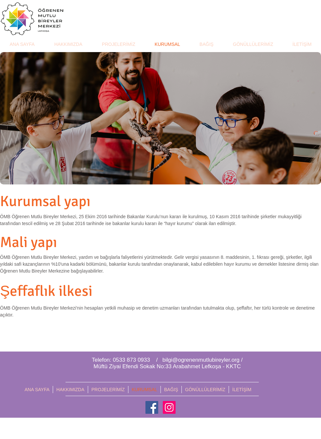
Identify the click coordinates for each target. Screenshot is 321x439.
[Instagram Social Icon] (169, 407)
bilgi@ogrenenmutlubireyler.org (201, 360)
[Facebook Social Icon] (151, 407)
